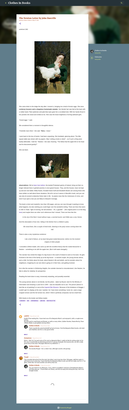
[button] (20, 24)
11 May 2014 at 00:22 (34, 357)
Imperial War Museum (51, 287)
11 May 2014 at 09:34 (45, 365)
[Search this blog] (115, 3)
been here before (39, 185)
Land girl (42, 300)
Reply (26, 334)
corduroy (22, 300)
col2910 (26, 316)
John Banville (34, 300)
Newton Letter (51, 300)
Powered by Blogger (64, 407)
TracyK (26, 357)
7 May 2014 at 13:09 (45, 325)
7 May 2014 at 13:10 (45, 346)
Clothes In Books (19, 3)
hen (28, 300)
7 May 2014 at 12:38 (34, 316)
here (20, 212)
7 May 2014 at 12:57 (37, 338)
